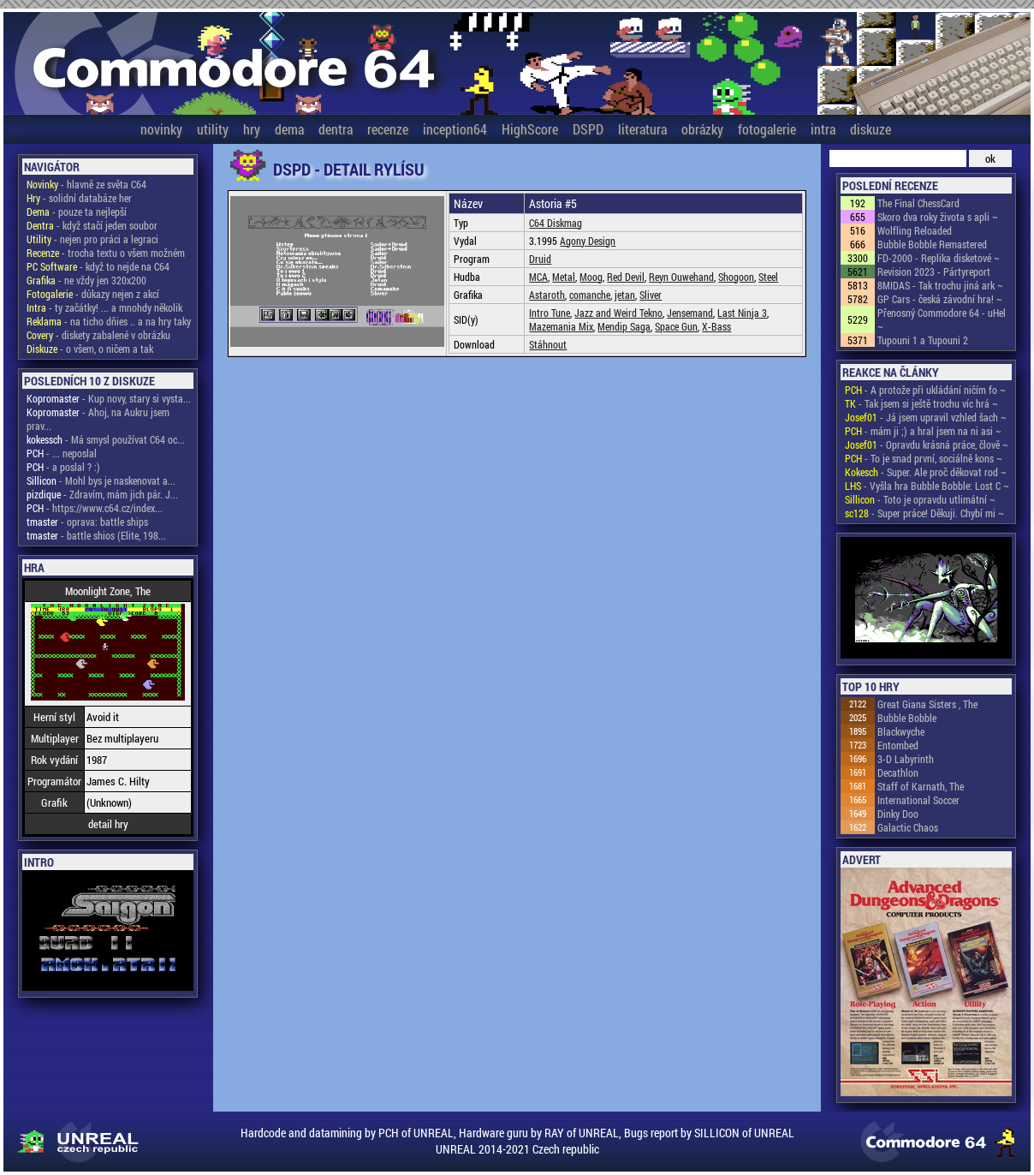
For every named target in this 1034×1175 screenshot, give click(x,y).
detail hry (108, 824)
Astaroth (547, 294)
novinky (161, 129)
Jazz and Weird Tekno (618, 312)
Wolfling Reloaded (914, 230)
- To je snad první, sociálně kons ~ (923, 458)
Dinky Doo (897, 813)
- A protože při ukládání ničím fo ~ (925, 390)
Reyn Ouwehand (681, 276)
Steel (768, 276)
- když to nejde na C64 (98, 266)
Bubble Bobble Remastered (932, 244)
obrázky (702, 129)
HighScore (530, 129)
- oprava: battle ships (87, 521)
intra (823, 129)
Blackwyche (900, 731)
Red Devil (626, 276)
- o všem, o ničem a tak (90, 348)
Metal (563, 276)
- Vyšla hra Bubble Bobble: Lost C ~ (927, 485)
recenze (387, 129)
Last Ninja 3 (742, 312)
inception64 (455, 129)
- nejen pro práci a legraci (92, 239)
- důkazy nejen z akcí (93, 294)
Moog (591, 276)
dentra (335, 129)
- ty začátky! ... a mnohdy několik (104, 307)
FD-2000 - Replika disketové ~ (938, 258)
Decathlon (897, 772)
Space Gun (676, 326)
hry (251, 129)
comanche (589, 294)
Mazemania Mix (561, 326)
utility (213, 129)
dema (289, 129)
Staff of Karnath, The (920, 786)
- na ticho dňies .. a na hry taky (109, 321)
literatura (642, 129)
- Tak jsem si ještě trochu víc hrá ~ (921, 403)
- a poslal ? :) (63, 467)
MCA (538, 276)
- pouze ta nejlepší (77, 211)
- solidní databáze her (79, 198)
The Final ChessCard (918, 203)
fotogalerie (767, 129)
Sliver (650, 294)
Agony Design (587, 241)
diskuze (870, 129)
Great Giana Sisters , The (927, 704)
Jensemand (690, 312)
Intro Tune (549, 312)
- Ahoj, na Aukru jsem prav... (98, 418)
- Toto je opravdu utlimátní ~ (920, 499)
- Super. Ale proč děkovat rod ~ (926, 472)
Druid (540, 258)
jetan (625, 294)
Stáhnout (548, 344)
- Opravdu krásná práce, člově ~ (926, 444)
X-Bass (716, 326)
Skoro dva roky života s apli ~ (937, 217)
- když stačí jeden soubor (92, 225)
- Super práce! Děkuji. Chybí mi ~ (924, 513)
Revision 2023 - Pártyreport (933, 271)
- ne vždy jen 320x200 (86, 280)
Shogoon (736, 276)
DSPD (588, 129)
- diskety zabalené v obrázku (98, 335)
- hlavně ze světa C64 (86, 184)
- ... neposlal (62, 453)
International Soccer (918, 800)
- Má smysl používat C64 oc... (106, 439)
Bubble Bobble (906, 718)
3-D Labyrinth (905, 759)
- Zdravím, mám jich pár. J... (102, 494)
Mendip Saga (624, 326)
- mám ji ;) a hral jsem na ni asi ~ (923, 431)
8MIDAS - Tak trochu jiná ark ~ (940, 285)
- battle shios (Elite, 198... (96, 535)
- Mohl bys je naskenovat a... (101, 480)
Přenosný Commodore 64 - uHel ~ (941, 319)
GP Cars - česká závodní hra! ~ (939, 299)
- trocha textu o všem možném (106, 252)
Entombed (897, 745)
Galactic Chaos (907, 827)
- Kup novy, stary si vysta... (109, 398)
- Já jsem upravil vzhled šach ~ (926, 417)
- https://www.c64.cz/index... (95, 508)
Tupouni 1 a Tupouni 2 (922, 340)
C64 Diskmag (555, 223)
